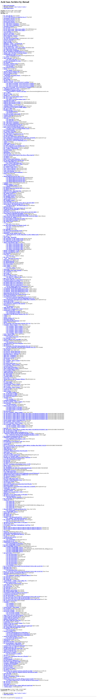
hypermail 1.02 (18, 697)
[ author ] (24, 6)
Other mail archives (8, 8)
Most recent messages (9, 5)
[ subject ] (19, 6)
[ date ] (15, 6)
